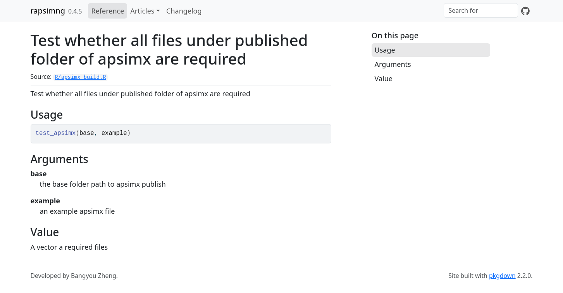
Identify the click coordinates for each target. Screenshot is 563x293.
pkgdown (502, 275)
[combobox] (481, 10)
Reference (107, 10)
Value (384, 78)
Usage (385, 50)
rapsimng (48, 10)
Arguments (393, 64)
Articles (142, 10)
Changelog (184, 10)
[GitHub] (525, 11)
